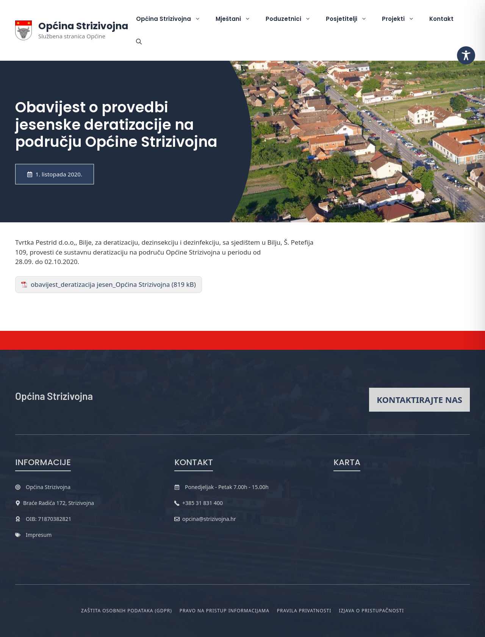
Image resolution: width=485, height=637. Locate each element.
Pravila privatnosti (304, 610)
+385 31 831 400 (202, 502)
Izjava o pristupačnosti (371, 610)
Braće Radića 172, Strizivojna (58, 502)
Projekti (402, 19)
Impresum (39, 534)
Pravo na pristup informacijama (224, 610)
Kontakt (441, 19)
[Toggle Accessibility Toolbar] (466, 55)
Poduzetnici (292, 19)
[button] (138, 41)
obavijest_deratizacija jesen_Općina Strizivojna (100, 284)
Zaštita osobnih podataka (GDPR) (126, 610)
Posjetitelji (350, 19)
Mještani (237, 19)
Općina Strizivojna (83, 26)
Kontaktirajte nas (419, 399)
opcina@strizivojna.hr (209, 518)
